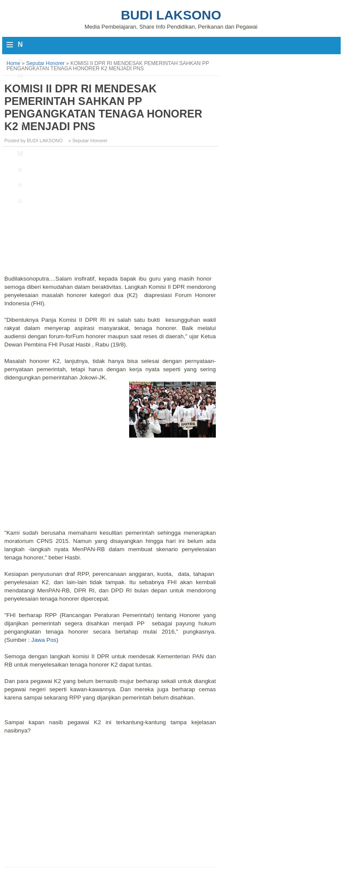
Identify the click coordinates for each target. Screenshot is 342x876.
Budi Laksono (171, 15)
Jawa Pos (43, 640)
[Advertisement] (111, 214)
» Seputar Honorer (88, 140)
